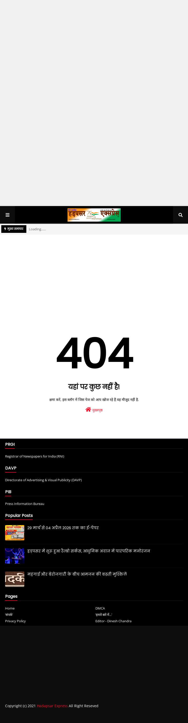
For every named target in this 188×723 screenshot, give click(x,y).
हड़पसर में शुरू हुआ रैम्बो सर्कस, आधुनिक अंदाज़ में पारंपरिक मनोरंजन (88, 551)
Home (10, 608)
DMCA (100, 608)
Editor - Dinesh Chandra (113, 621)
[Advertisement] (94, 67)
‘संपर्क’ (9, 614)
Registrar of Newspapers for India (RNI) (34, 456)
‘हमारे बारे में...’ (103, 614)
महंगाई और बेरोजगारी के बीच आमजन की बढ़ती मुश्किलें (77, 574)
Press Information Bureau (24, 503)
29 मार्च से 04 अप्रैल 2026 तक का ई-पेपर (63, 527)
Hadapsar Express (52, 705)
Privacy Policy (15, 621)
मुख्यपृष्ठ (94, 409)
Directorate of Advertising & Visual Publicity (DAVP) (43, 480)
